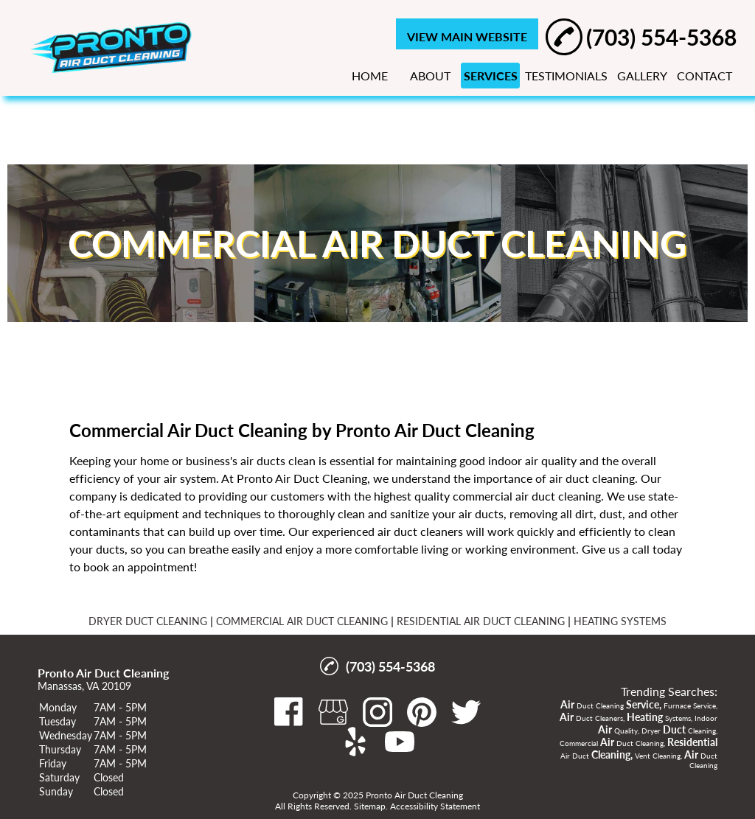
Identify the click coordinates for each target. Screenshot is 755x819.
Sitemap (370, 806)
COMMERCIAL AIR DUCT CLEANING (302, 621)
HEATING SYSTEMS (620, 621)
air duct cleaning (592, 478)
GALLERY (642, 76)
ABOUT (430, 76)
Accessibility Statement (435, 806)
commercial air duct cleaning (527, 496)
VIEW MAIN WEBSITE (467, 36)
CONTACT (704, 76)
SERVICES (491, 76)
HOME (370, 76)
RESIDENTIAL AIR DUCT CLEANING (481, 621)
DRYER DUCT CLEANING (147, 621)
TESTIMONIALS (566, 76)
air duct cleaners (420, 531)
